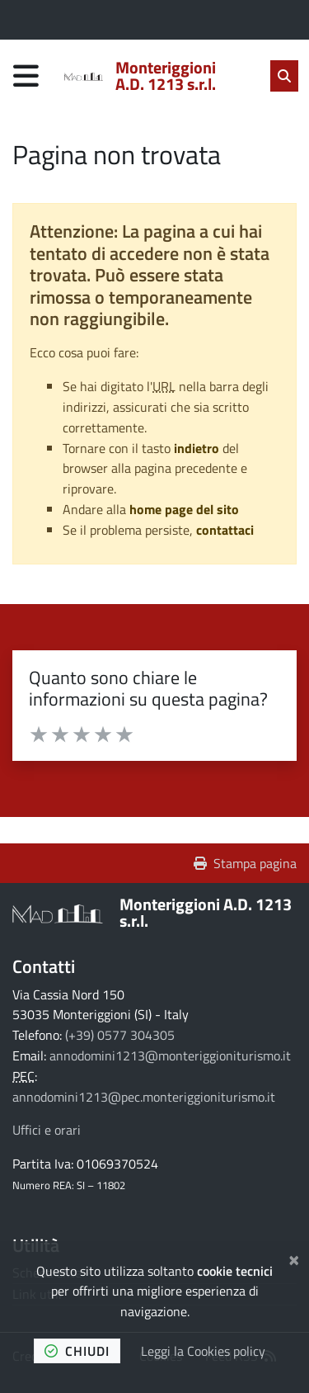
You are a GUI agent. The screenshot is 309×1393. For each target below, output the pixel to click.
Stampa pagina (245, 863)
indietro (196, 448)
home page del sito (184, 509)
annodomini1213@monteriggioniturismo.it (170, 1055)
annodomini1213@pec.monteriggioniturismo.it (143, 1097)
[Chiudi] (293, 1258)
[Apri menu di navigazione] (26, 75)
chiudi (77, 1351)
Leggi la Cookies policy (203, 1351)
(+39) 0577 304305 (120, 1035)
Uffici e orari (46, 1130)
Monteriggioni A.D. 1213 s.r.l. (205, 912)
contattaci (225, 530)
